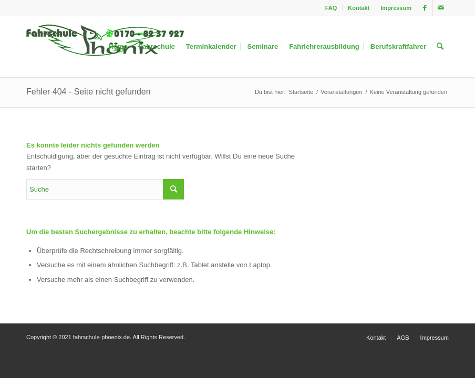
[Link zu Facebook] (424, 8)
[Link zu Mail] (441, 8)
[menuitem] (331, 7)
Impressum (395, 8)
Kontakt (358, 8)
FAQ (331, 8)
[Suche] (440, 46)
